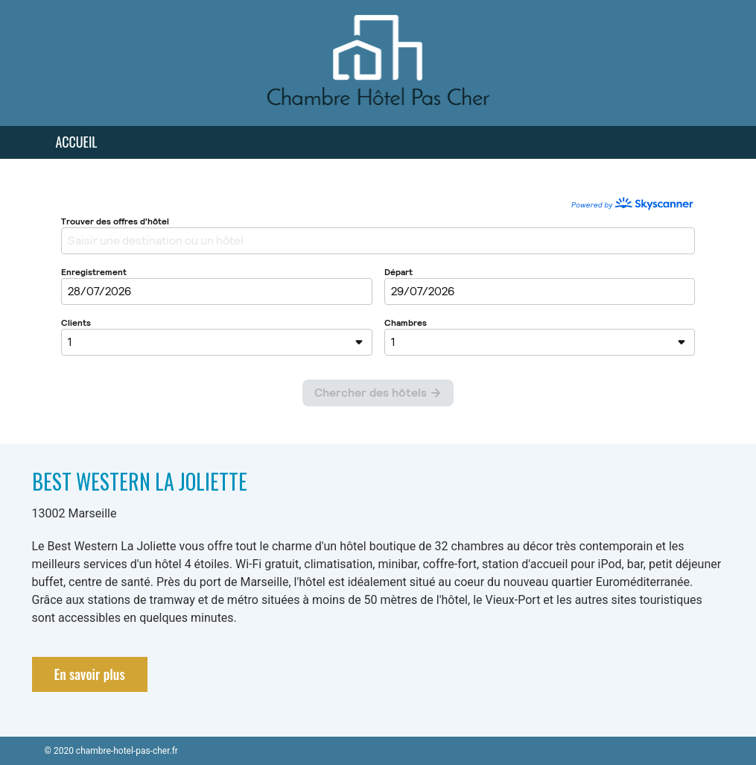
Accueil (77, 141)
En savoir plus (89, 674)
